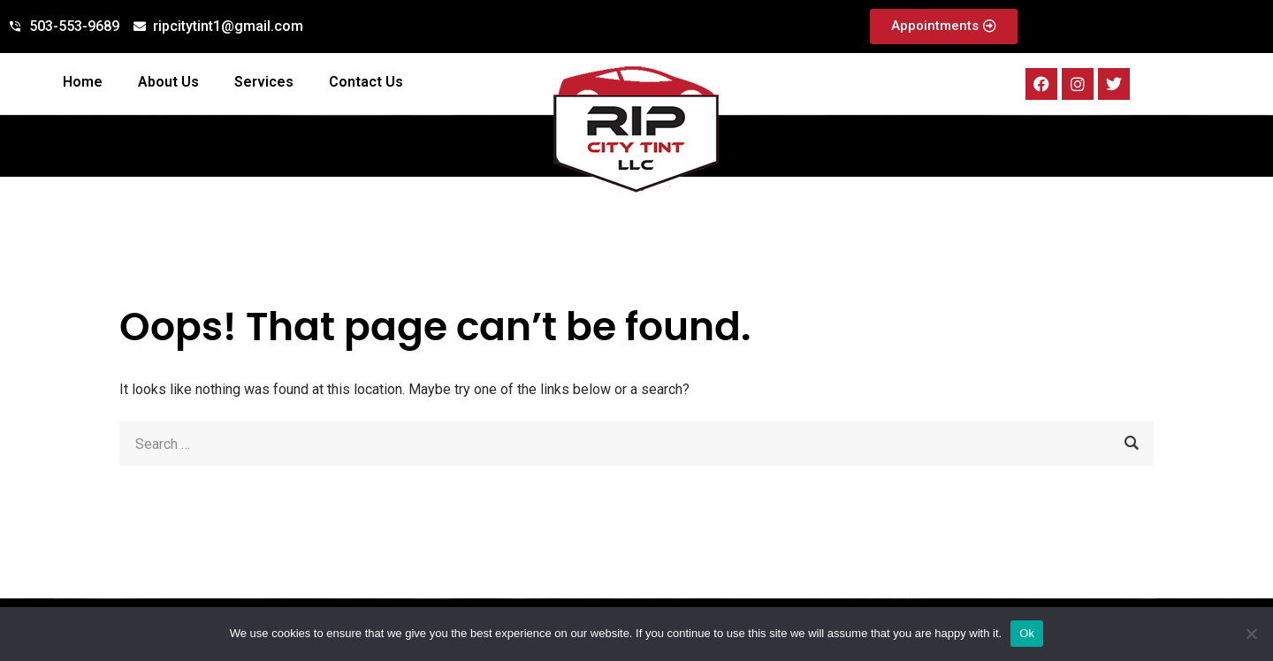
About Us (168, 81)
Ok (1026, 633)
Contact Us (366, 81)
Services (263, 81)
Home (83, 81)
